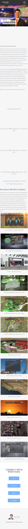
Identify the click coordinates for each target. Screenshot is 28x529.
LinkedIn (13, 500)
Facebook (14, 485)
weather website (20, 54)
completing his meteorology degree (14, 74)
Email (14, 478)
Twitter (14, 493)
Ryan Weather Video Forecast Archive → (15, 181)
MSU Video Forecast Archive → (15, 183)
